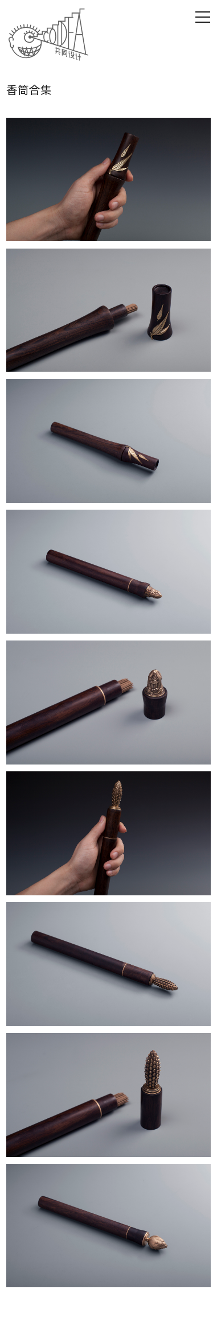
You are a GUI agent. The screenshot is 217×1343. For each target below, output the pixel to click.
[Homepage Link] (48, 35)
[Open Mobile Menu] (202, 17)
